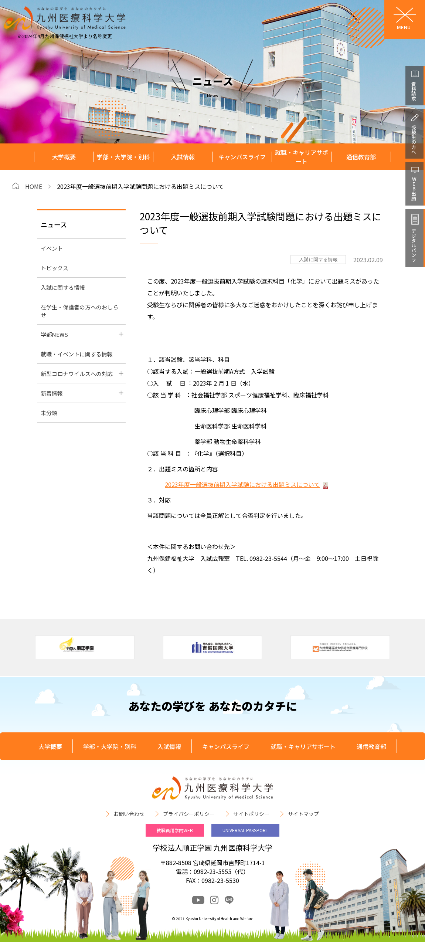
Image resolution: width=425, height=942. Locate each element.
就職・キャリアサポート (301, 157)
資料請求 (413, 91)
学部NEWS (54, 334)
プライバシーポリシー (189, 813)
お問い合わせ (128, 813)
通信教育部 (361, 156)
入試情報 (183, 156)
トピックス (54, 268)
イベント (52, 248)
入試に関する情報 (63, 287)
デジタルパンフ (413, 245)
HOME (33, 186)
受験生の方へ (413, 139)
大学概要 (64, 156)
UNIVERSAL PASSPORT (245, 830)
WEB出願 (413, 189)
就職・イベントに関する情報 (77, 354)
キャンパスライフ (242, 156)
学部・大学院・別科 (123, 156)
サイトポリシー (251, 813)
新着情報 (52, 393)
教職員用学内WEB (175, 830)
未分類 (49, 413)
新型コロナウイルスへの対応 (77, 373)
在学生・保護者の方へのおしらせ (79, 311)
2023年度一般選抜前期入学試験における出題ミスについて (242, 484)
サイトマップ (303, 813)
